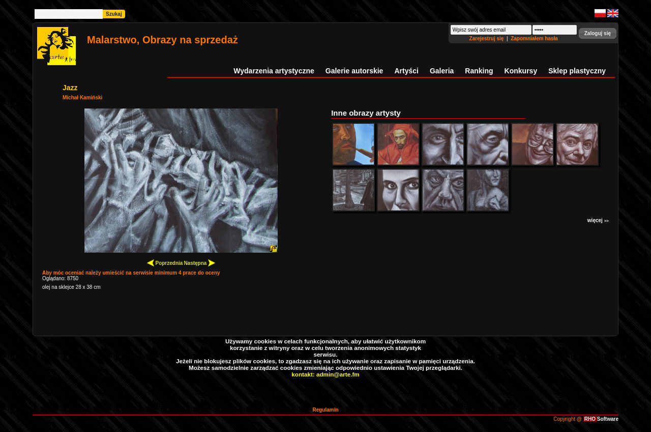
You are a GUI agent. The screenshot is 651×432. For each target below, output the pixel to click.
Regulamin (325, 410)
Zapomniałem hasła (534, 38)
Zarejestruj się (487, 38)
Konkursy (521, 71)
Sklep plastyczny (577, 71)
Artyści (406, 71)
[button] (597, 33)
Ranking (479, 71)
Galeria (442, 71)
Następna (199, 262)
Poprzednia (165, 262)
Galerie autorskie (354, 71)
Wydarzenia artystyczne (273, 71)
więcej (598, 220)
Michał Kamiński (82, 97)
